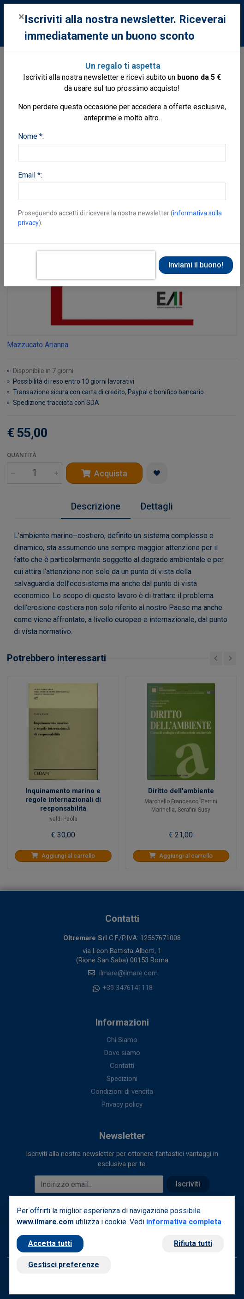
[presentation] (96, 265)
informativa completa (183, 1221)
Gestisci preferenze (63, 1264)
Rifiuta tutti (193, 1243)
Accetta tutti (50, 1243)
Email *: (30, 175)
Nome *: (31, 136)
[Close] (21, 17)
